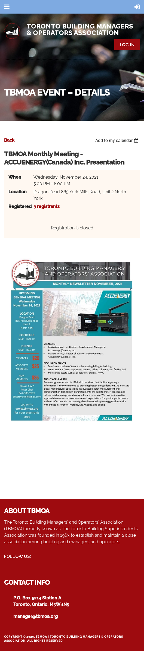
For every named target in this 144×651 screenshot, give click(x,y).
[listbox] (117, 140)
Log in (127, 44)
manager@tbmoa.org (35, 616)
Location (17, 191)
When (14, 177)
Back (9, 140)
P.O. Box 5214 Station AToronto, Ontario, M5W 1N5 (41, 601)
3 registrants (46, 206)
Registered (19, 206)
